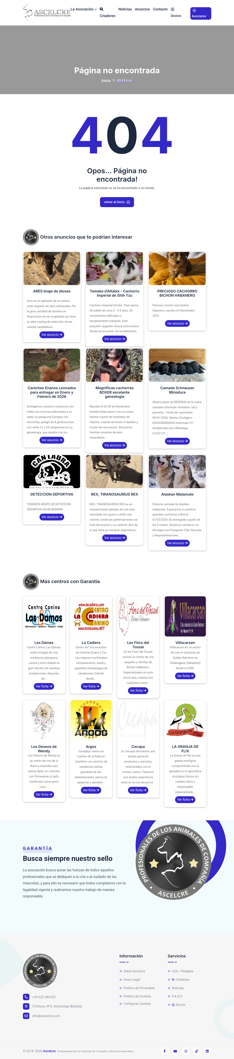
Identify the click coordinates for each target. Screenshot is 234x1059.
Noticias (125, 9)
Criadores (107, 12)
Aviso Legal (130, 979)
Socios (176, 12)
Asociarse (199, 13)
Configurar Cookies (135, 1003)
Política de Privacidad (137, 988)
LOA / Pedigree (181, 971)
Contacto (160, 9)
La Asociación (82, 9)
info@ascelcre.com (41, 1016)
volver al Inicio (117, 202)
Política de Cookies (135, 996)
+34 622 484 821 (40, 997)
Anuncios (142, 9)
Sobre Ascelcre (132, 971)
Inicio (106, 80)
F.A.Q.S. (175, 996)
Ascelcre (49, 1051)
